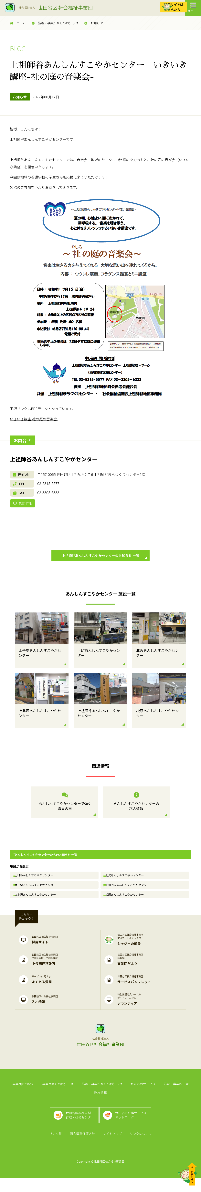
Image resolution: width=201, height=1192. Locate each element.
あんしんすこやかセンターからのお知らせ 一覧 (45, 862)
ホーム (18, 23)
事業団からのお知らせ (49, 1098)
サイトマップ (111, 1147)
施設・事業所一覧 (163, 1098)
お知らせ (93, 23)
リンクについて (139, 1147)
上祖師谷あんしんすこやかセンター (128, 895)
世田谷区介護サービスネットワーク (133, 1125)
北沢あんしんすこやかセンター (125, 884)
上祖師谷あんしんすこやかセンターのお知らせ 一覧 (103, 563)
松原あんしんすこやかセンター (125, 907)
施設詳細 (24, 506)
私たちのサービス (132, 1098)
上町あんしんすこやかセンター (35, 884)
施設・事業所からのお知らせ (55, 23)
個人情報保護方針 (83, 1147)
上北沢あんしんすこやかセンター (36, 907)
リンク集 (57, 1147)
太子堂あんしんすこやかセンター (36, 895)
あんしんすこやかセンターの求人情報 (136, 810)
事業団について (16, 1098)
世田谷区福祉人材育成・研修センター (78, 1125)
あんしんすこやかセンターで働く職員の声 (64, 810)
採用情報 (189, 1098)
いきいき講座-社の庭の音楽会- (34, 418)
